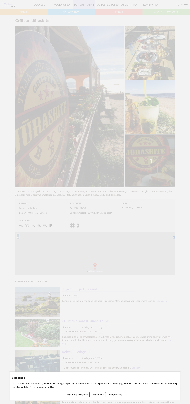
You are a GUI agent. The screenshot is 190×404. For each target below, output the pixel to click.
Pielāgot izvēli (116, 394)
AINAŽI (23, 12)
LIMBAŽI (119, 12)
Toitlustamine (84, 4)
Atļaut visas (99, 394)
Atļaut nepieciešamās (77, 394)
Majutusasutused (106, 4)
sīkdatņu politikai (46, 387)
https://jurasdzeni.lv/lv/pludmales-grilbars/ (92, 213)
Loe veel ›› (162, 301)
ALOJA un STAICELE (166, 12)
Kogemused (62, 4)
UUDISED (39, 4)
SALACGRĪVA (71, 12)
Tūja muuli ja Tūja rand (79, 289)
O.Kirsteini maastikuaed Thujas (86, 321)
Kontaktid (150, 4)
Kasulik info (128, 4)
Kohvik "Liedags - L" (77, 352)
